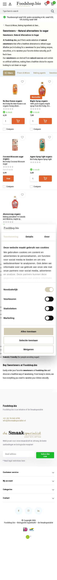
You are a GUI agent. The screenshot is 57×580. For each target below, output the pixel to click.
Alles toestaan (28, 331)
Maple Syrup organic (39, 101)
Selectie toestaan (28, 340)
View (8, 178)
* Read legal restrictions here (14, 461)
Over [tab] (47, 236)
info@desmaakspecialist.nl (13, 420)
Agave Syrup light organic (41, 156)
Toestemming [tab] (10, 236)
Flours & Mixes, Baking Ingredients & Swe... (22, 25)
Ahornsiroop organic (12, 214)
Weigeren (28, 349)
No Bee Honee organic (12, 101)
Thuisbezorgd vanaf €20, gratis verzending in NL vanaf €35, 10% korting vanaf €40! (30, 18)
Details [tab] (29, 236)
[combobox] (27, 11)
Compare (8, 129)
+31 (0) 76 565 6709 (11, 418)
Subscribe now (45, 455)
